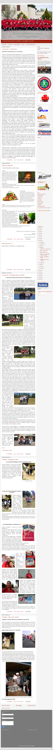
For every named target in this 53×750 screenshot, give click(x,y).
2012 (40, 277)
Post (39, 293)
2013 (40, 275)
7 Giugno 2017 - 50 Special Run (9, 49)
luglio (41, 245)
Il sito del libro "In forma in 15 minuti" (44, 207)
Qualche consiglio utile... (7, 165)
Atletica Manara (40, 195)
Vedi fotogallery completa (15, 423)
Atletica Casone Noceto (42, 194)
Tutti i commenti (41, 295)
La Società (10, 44)
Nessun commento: (20, 239)
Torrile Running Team (41, 206)
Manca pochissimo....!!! (7, 243)
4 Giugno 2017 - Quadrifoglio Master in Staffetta (13, 275)
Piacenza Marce (40, 203)
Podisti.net (39, 204)
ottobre (41, 242)
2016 (40, 270)
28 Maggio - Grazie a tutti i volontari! (10, 617)
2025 (40, 228)
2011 (40, 279)
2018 (40, 238)
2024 (40, 229)
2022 (40, 233)
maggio (41, 262)
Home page (4, 44)
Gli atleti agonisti (17, 44)
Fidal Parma (40, 200)
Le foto (23, 44)
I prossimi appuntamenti (30, 44)
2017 (40, 240)
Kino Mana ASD (40, 201)
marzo (41, 266)
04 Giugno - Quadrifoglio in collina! (10, 459)
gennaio (41, 268)
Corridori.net (40, 197)
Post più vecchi (31, 705)
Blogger (33, 745)
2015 (40, 272)
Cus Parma (39, 198)
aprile (41, 264)
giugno (41, 247)
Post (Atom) (7, 708)
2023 (40, 231)
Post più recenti (6, 705)
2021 (40, 235)
